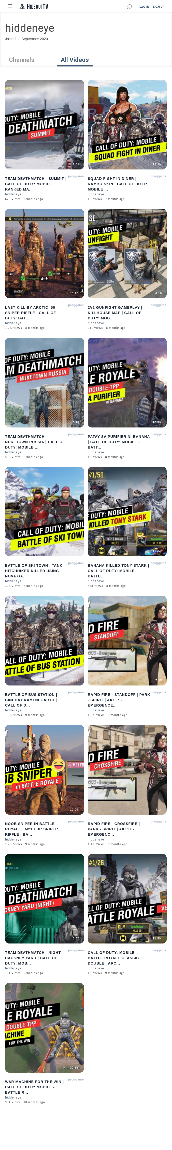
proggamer (76, 176)
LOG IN (144, 7)
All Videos (75, 59)
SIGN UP (158, 7)
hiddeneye (13, 194)
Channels (21, 59)
